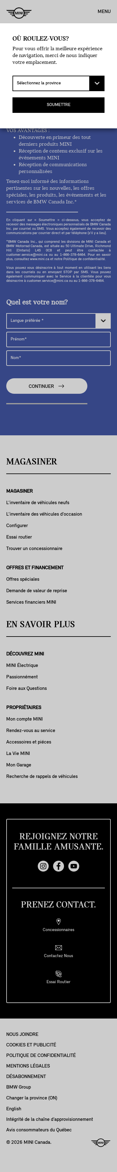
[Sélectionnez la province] (58, 83)
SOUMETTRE (59, 105)
